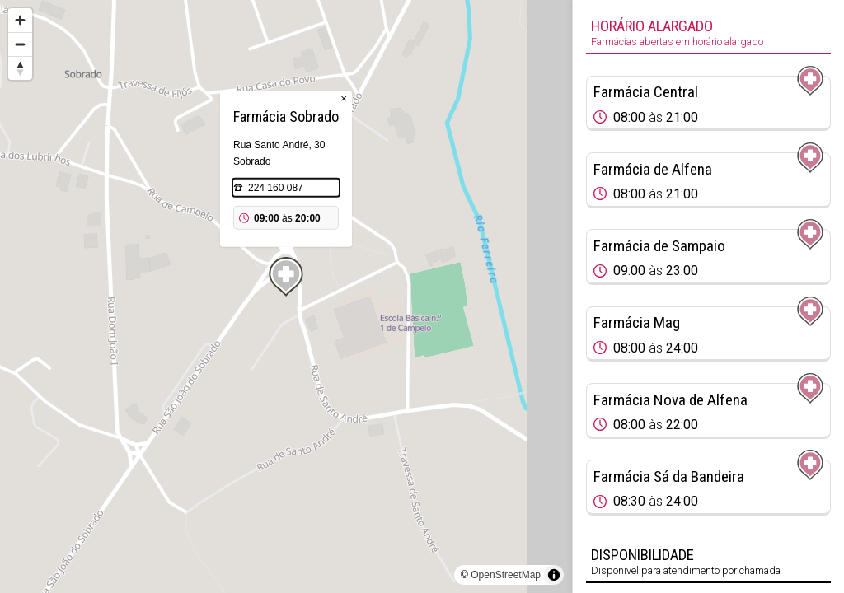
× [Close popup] (343, 98)
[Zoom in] (20, 20)
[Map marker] (286, 276)
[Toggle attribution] (554, 575)
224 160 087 (275, 188)
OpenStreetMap (506, 575)
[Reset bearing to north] (20, 68)
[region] (286, 296)
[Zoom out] (20, 44)
